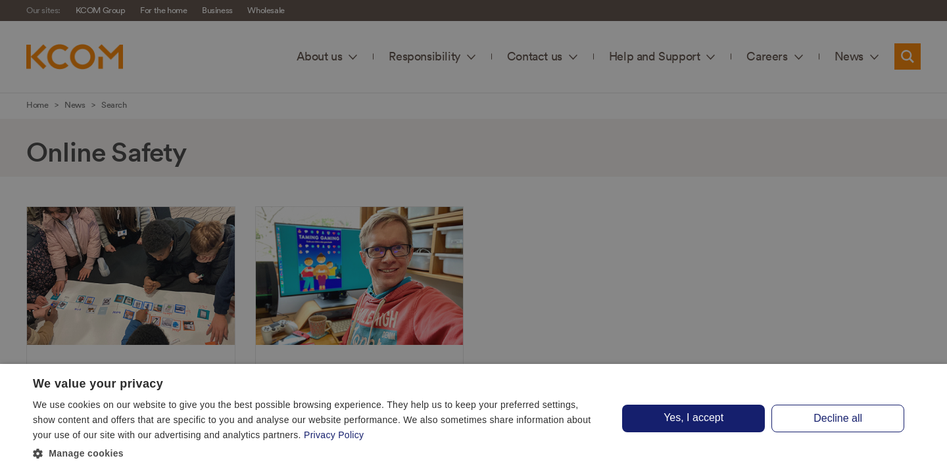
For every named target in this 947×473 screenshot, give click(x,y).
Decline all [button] (837, 418)
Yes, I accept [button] (693, 417)
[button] (317, 454)
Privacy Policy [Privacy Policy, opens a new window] (334, 435)
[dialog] (473, 418)
